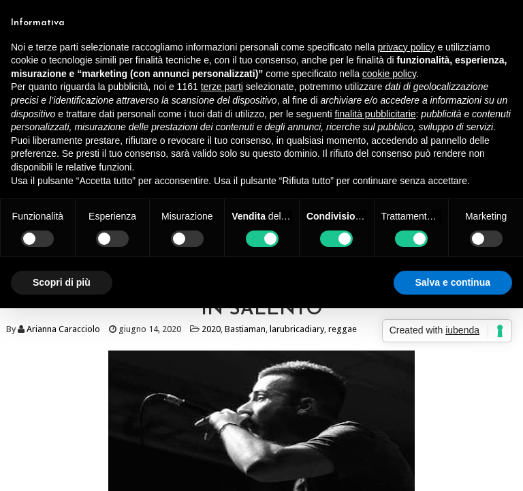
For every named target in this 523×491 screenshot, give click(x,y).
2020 (211, 329)
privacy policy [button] (406, 47)
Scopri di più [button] (62, 282)
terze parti (222, 86)
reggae (342, 329)
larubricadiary (297, 329)
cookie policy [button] (389, 73)
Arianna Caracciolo (63, 329)
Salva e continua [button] (452, 282)
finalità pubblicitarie (374, 113)
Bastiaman (245, 329)
